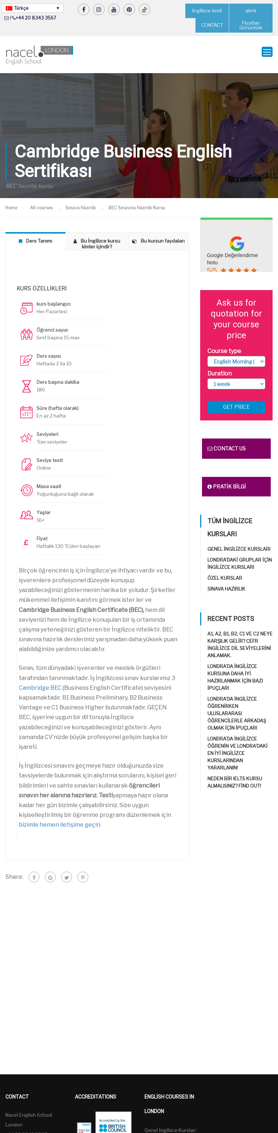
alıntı (251, 11)
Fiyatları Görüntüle (251, 25)
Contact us (226, 444)
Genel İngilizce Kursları (238, 544)
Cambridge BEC (40, 683)
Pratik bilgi (226, 482)
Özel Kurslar (224, 573)
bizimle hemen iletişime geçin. (60, 820)
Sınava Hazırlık (226, 584)
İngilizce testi (207, 10)
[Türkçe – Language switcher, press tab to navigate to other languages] (32, 8)
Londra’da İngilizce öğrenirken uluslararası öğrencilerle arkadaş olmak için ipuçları (236, 709)
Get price (236, 402)
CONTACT (212, 25)
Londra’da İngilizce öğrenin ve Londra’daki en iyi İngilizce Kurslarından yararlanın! (237, 748)
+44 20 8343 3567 (36, 18)
